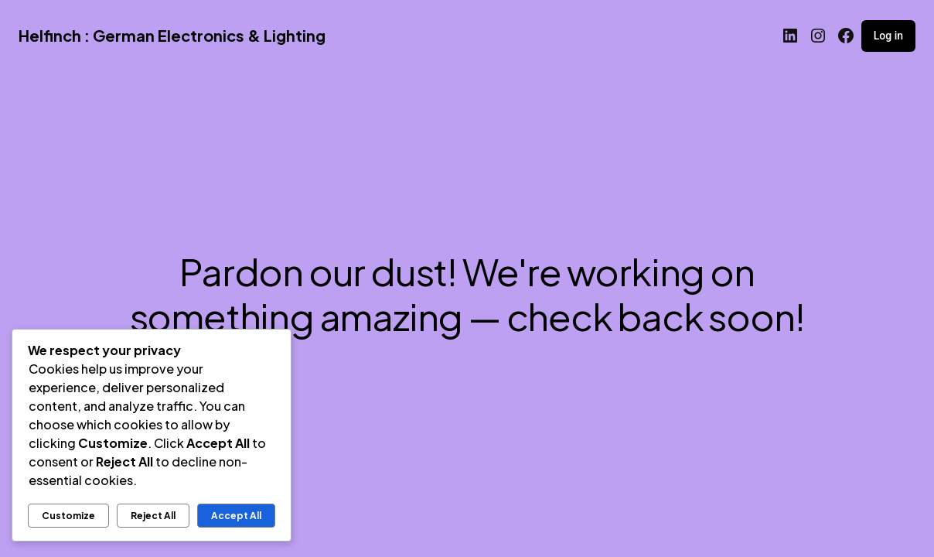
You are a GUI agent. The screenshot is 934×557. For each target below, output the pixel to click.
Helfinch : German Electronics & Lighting (172, 35)
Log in (888, 35)
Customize (68, 515)
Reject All (153, 515)
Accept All (236, 515)
